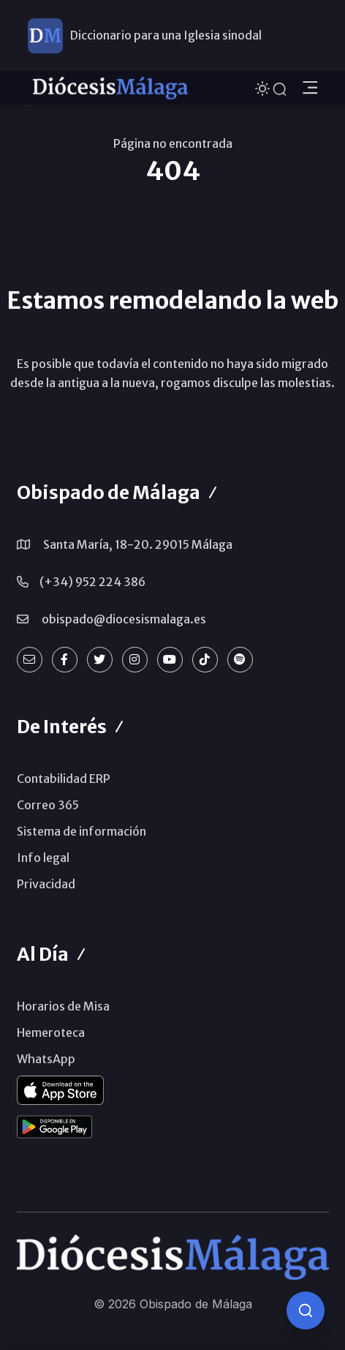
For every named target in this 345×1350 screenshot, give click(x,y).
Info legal (43, 857)
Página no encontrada (172, 143)
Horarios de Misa (63, 1006)
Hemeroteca (51, 1032)
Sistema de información (81, 831)
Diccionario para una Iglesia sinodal (166, 35)
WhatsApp (46, 1058)
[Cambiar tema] (264, 87)
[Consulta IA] (306, 1310)
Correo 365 (48, 805)
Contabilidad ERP (63, 778)
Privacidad (46, 884)
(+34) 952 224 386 (92, 581)
